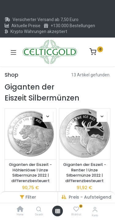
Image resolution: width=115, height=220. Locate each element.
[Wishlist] (76, 209)
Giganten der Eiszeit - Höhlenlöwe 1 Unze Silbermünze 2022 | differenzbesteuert (30, 172)
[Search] (39, 209)
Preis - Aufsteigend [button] (90, 197)
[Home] (20, 209)
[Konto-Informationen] (95, 209)
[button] (48, 117)
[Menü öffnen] (57, 211)
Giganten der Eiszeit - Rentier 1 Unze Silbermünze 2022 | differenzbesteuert (84, 172)
